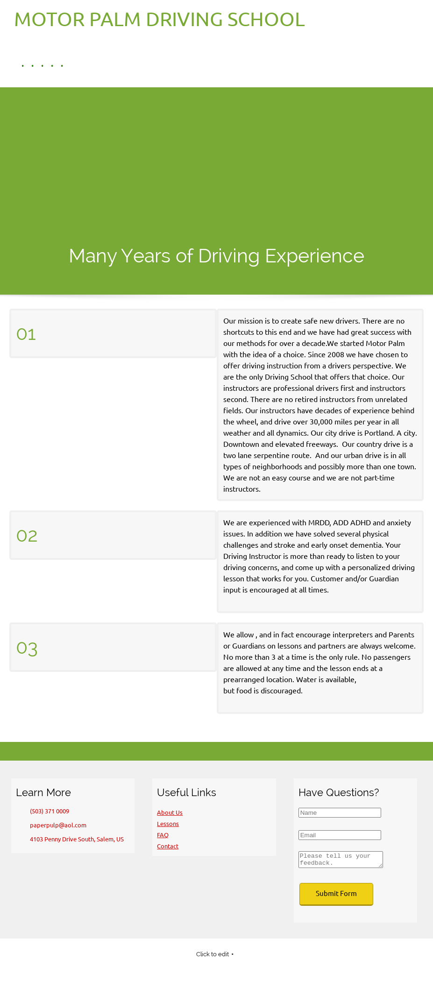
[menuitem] (19, 66)
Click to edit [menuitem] (212, 956)
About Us (170, 812)
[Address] (72, 839)
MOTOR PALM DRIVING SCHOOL (159, 19)
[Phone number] (45, 811)
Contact (167, 846)
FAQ (163, 835)
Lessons (168, 823)
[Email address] (53, 825)
